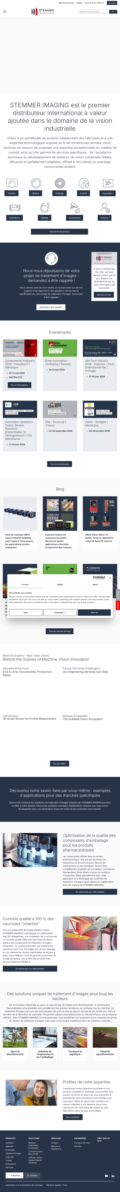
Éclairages (10, 1150)
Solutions (33, 1138)
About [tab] (95, 585)
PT (103, 3)
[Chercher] (113, 12)
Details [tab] (60, 585)
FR (99, 3)
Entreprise (80, 1138)
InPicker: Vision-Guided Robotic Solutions (35, 1160)
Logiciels (9, 1157)
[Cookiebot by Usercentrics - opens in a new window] (94, 578)
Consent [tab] (24, 585)
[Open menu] (5, 12)
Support (54, 1143)
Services (9, 1167)
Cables (9, 1160)
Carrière (77, 1146)
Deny (26, 612)
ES (95, 3)
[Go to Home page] (43, 11)
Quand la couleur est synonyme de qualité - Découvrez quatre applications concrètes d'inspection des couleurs (58, 541)
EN (86, 3)
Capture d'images (13, 1153)
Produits (10, 1138)
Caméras (9, 1143)
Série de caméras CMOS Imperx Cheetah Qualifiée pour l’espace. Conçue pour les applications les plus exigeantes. (19, 541)
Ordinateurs (11, 1164)
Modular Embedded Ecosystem (33, 1145)
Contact (79, 3)
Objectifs (9, 1146)
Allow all (94, 612)
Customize (60, 612)
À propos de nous (82, 1143)
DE (91, 3)
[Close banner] (110, 578)
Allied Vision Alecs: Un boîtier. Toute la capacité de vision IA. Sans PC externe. (99, 537)
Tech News (118, 594)
